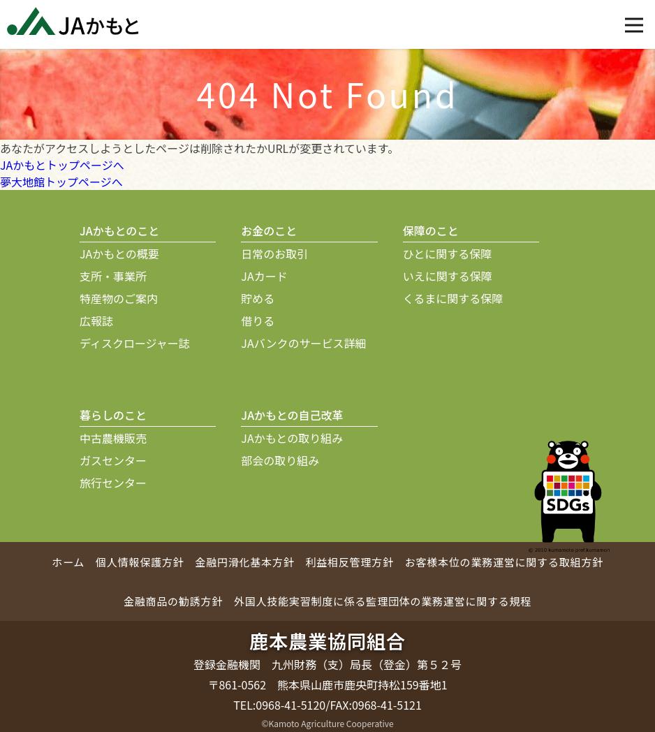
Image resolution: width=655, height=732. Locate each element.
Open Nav (640, 15)
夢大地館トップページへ (61, 181)
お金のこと (269, 230)
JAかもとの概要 (119, 253)
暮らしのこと (113, 415)
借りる (257, 320)
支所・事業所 (113, 276)
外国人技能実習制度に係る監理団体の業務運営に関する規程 (382, 601)
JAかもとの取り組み (292, 438)
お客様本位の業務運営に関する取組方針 (504, 562)
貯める (257, 298)
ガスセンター (113, 460)
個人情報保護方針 (140, 562)
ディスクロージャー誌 (135, 343)
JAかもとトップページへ (62, 164)
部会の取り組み (280, 460)
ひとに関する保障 (447, 253)
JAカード (264, 276)
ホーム (68, 562)
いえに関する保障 (447, 276)
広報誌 (96, 320)
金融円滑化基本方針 (244, 562)
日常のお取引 (274, 253)
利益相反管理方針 (349, 562)
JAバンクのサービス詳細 (303, 343)
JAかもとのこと (119, 230)
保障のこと (431, 230)
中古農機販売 (113, 438)
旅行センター (113, 482)
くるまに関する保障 (453, 298)
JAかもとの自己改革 (292, 415)
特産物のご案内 (119, 298)
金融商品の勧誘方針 (173, 601)
